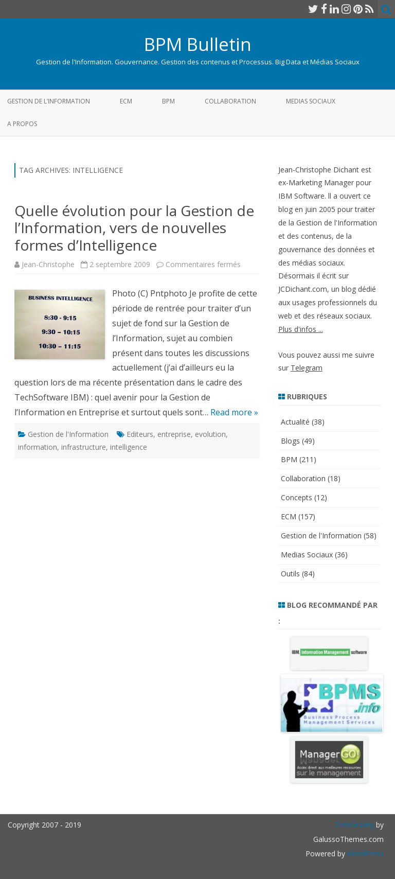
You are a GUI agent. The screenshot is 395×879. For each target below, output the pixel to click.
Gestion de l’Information (48, 101)
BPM (168, 101)
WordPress (364, 853)
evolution (210, 434)
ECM (126, 101)
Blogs (290, 441)
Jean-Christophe (48, 264)
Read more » (234, 412)
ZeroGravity (354, 825)
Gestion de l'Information (68, 434)
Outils (290, 573)
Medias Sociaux (310, 101)
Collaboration (230, 101)
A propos (22, 123)
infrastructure (83, 447)
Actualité (295, 422)
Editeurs (140, 434)
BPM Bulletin (198, 44)
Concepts (296, 497)
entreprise (174, 434)
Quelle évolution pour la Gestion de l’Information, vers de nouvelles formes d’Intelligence (134, 228)
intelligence (128, 447)
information (37, 447)
